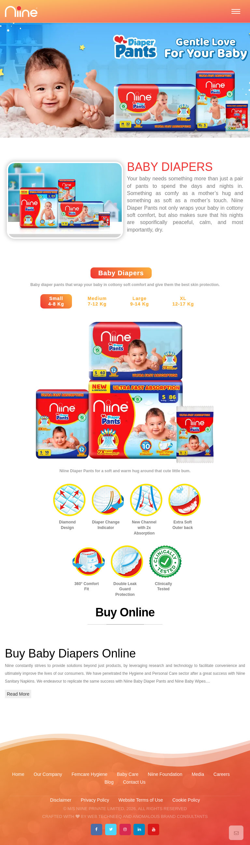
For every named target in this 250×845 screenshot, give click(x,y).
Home (18, 774)
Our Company (48, 774)
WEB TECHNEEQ (105, 816)
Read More (18, 694)
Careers (222, 774)
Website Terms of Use (141, 800)
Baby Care (128, 774)
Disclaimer (60, 800)
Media (198, 774)
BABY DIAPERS (170, 167)
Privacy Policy (95, 800)
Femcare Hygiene (90, 774)
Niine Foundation (165, 774)
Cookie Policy (186, 800)
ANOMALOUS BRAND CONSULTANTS (170, 816)
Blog (109, 782)
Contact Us (134, 782)
